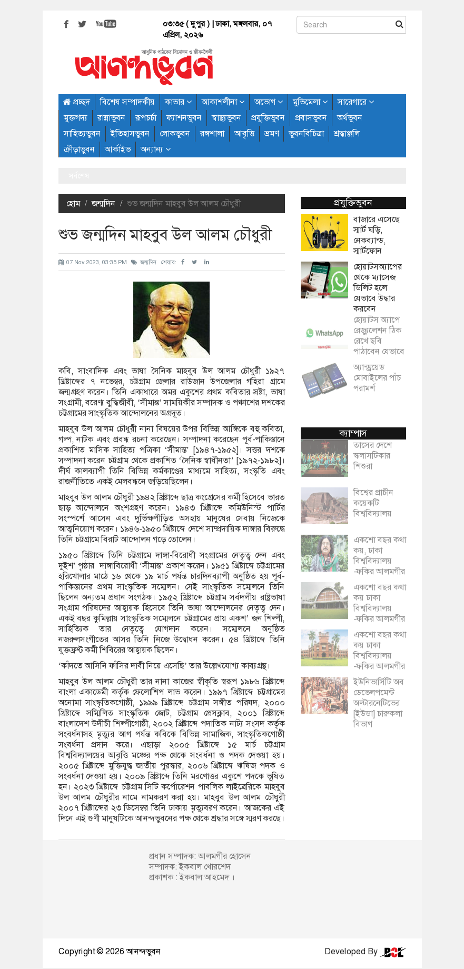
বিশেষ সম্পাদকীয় (127, 101)
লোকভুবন (175, 133)
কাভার (178, 101)
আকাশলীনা (223, 101)
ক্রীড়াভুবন (79, 149)
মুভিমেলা (310, 101)
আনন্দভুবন (143, 951)
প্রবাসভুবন (311, 117)
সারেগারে (356, 101)
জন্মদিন (103, 203)
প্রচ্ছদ (76, 101)
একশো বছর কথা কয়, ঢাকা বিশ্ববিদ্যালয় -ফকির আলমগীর (379, 551)
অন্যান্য (156, 149)
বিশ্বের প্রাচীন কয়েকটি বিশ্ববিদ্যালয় (373, 498)
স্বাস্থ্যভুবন (226, 117)
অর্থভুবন (349, 117)
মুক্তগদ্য (75, 117)
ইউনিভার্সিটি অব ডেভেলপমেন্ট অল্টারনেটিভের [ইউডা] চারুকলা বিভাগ (378, 698)
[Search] (351, 25)
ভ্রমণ (271, 133)
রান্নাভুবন (111, 117)
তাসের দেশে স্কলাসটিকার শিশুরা (372, 450)
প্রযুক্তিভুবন (268, 117)
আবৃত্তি (244, 133)
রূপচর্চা (145, 117)
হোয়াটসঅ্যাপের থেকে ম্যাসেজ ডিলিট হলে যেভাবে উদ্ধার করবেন (377, 288)
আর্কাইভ (118, 149)
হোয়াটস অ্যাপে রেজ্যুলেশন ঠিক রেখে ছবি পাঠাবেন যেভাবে (378, 330)
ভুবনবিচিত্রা (306, 133)
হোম (73, 203)
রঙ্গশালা (212, 133)
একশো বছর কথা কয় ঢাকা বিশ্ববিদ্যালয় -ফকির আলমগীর (379, 598)
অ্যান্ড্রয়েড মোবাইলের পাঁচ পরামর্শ (377, 372)
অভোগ (268, 101)
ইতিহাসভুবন (130, 133)
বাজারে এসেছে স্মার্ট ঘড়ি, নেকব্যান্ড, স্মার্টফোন (376, 235)
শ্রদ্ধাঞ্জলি (347, 133)
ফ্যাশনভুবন (184, 117)
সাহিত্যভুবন (82, 133)
